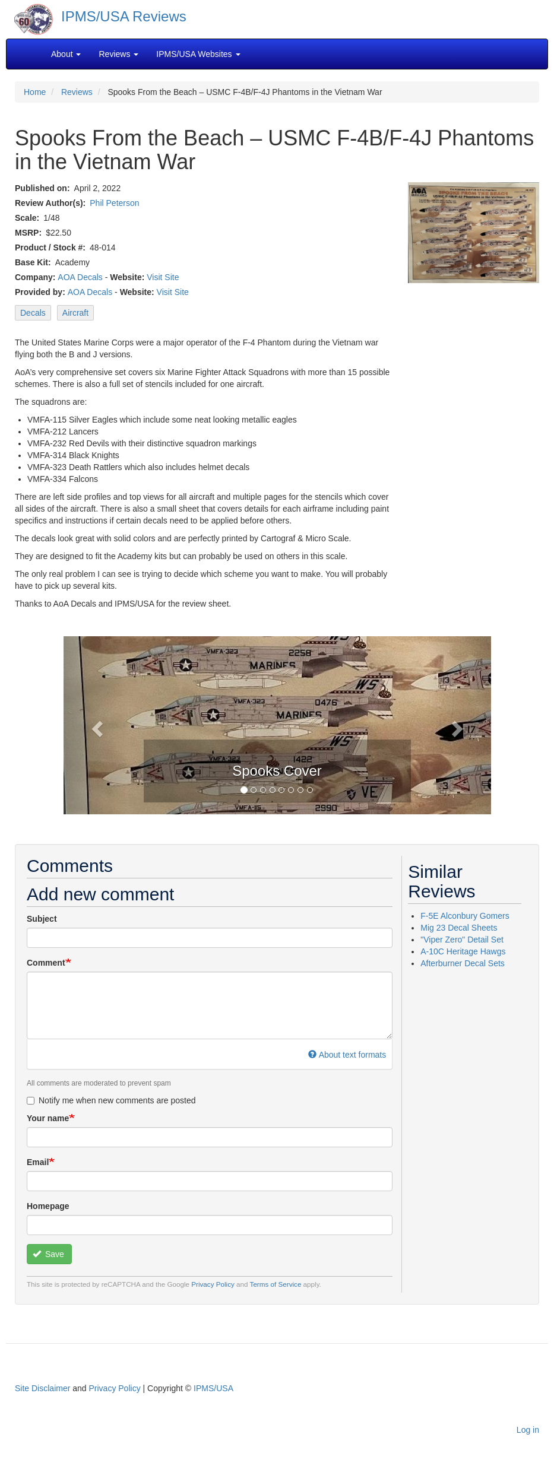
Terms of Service (276, 1284)
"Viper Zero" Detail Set (462, 939)
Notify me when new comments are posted (111, 1100)
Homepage (48, 1206)
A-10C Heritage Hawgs (462, 951)
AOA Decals (80, 277)
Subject (42, 919)
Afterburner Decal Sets (462, 963)
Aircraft (75, 313)
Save (48, 1254)
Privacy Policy (213, 1284)
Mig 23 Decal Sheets (458, 927)
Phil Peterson (114, 203)
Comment (46, 962)
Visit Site (163, 277)
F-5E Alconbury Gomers (464, 916)
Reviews (77, 92)
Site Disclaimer (42, 1388)
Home (35, 92)
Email (38, 1162)
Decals (33, 313)
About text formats (347, 1054)
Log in (528, 1430)
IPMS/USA (213, 1388)
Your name (48, 1118)
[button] (96, 725)
